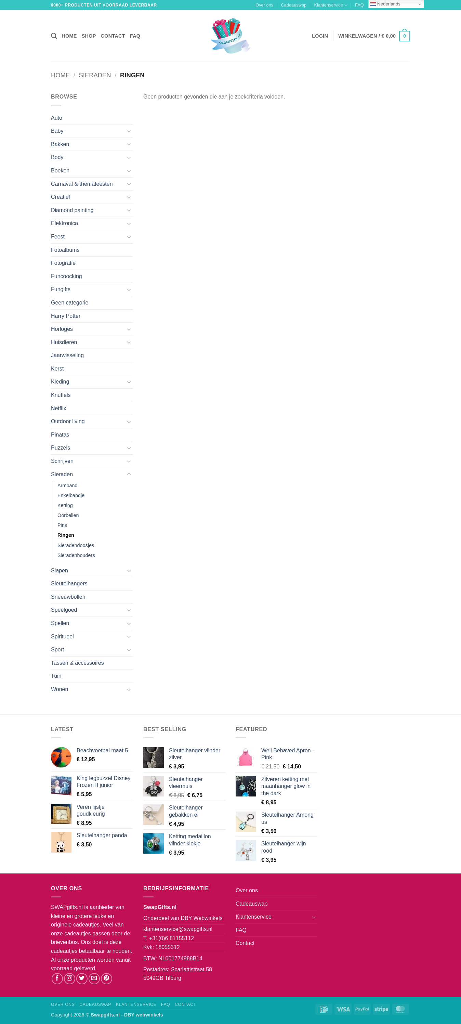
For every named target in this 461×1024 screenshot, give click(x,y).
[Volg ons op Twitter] (82, 978)
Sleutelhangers (69, 583)
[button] (320, 35)
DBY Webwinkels (201, 918)
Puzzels (60, 448)
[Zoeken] (54, 36)
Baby (57, 131)
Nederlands (385, 4)
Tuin (56, 676)
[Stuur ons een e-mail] (94, 978)
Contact (113, 36)
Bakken (60, 144)
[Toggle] (129, 131)
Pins (62, 525)
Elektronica (64, 223)
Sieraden (95, 75)
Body (57, 157)
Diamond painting (72, 210)
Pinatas (60, 435)
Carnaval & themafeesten (82, 184)
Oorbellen (68, 515)
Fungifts (60, 289)
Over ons (264, 5)
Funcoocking (66, 276)
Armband (67, 485)
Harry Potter (65, 316)
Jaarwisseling (67, 355)
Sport (57, 649)
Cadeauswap (294, 5)
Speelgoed (64, 610)
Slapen (59, 570)
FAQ (359, 5)
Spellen (60, 623)
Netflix (58, 408)
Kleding (60, 382)
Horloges (62, 329)
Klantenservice (330, 5)
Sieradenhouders (76, 555)
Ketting (65, 505)
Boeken (60, 170)
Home (69, 36)
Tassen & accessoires (77, 663)
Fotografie (63, 263)
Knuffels (61, 395)
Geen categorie (69, 303)
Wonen (59, 689)
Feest (58, 236)
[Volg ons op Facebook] (57, 978)
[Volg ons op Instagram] (69, 978)
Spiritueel (62, 636)
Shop (89, 36)
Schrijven (62, 461)
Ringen (65, 535)
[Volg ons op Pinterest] (106, 978)
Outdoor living (68, 421)
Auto (56, 118)
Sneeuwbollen (68, 597)
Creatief (60, 197)
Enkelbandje (70, 495)
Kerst (57, 369)
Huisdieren (64, 342)
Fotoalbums (65, 250)
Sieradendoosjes (75, 545)
